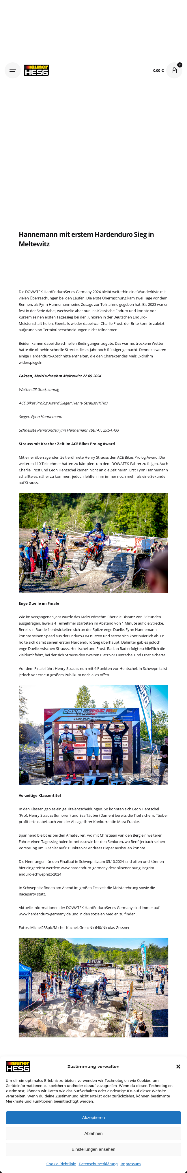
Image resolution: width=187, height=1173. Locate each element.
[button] (178, 1066)
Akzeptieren (93, 1117)
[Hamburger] (13, 70)
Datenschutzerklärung (98, 1164)
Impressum (131, 1164)
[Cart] (174, 70)
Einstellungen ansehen (93, 1149)
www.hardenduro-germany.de (45, 914)
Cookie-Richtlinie (61, 1164)
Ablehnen (93, 1133)
